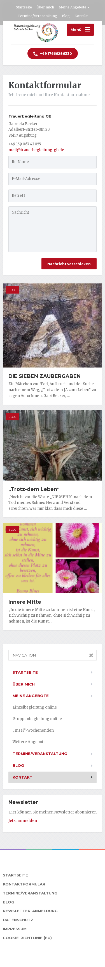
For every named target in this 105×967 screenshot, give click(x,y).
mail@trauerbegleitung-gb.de (36, 150)
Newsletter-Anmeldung (30, 911)
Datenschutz (18, 920)
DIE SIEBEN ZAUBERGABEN (44, 376)
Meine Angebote (72, 7)
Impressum (15, 929)
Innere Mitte (24, 602)
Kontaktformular (24, 884)
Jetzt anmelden (22, 820)
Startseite (24, 7)
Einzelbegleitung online (35, 707)
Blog (66, 16)
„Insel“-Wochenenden (33, 730)
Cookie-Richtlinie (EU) (27, 938)
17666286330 (52, 54)
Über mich (45, 7)
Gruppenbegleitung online (37, 718)
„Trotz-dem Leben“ (34, 489)
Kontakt (81, 16)
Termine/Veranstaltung (37, 16)
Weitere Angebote (29, 742)
